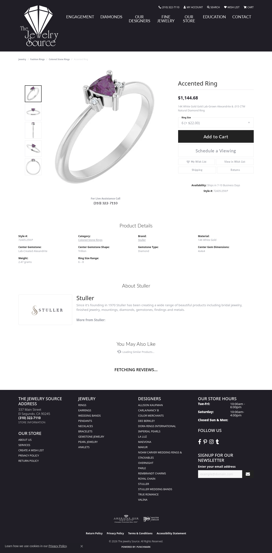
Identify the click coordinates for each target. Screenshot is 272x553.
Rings (82, 405)
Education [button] (214, 17)
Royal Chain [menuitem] (146, 478)
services (24, 445)
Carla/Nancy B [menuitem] (148, 410)
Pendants (85, 421)
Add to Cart (216, 136)
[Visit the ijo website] (151, 519)
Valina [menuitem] (142, 500)
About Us (25, 440)
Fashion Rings (37, 59)
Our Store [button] (189, 19)
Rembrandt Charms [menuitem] (152, 473)
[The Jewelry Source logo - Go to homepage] (41, 25)
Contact (241, 17)
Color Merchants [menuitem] (151, 415)
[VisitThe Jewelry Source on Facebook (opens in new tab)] (199, 441)
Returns (235, 170)
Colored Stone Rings (59, 59)
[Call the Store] (29, 418)
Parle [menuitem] (142, 468)
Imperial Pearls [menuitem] (149, 431)
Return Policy (28, 461)
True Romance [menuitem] (148, 494)
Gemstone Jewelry (91, 436)
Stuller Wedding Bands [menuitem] (155, 489)
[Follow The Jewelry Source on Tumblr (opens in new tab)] (217, 441)
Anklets (84, 447)
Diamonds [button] (111, 17)
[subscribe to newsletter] (248, 474)
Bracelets (85, 431)
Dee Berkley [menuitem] (146, 421)
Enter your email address (217, 467)
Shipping (197, 170)
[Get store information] (32, 422)
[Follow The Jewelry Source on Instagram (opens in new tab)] (211, 441)
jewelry (22, 59)
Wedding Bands (89, 415)
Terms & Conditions (140, 533)
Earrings (84, 410)
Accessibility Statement (171, 533)
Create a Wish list (31, 450)
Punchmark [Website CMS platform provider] (144, 546)
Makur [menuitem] (143, 447)
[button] (193, 7)
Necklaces (85, 426)
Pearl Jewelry (88, 442)
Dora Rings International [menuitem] (157, 426)
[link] (169, 7)
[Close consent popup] (81, 546)
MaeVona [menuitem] (144, 442)
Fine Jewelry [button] (166, 19)
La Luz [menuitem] (142, 436)
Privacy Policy (28, 455)
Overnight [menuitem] (146, 463)
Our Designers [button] (139, 19)
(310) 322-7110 (106, 203)
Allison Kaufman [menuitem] (150, 405)
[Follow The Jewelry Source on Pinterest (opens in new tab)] (205, 441)
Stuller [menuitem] (143, 484)
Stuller (142, 240)
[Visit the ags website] (126, 519)
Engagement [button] (80, 17)
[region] (107, 130)
